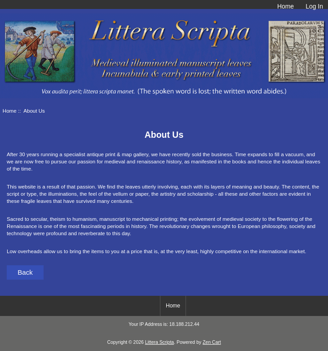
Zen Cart (212, 342)
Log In (314, 6)
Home (285, 6)
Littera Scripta (159, 342)
